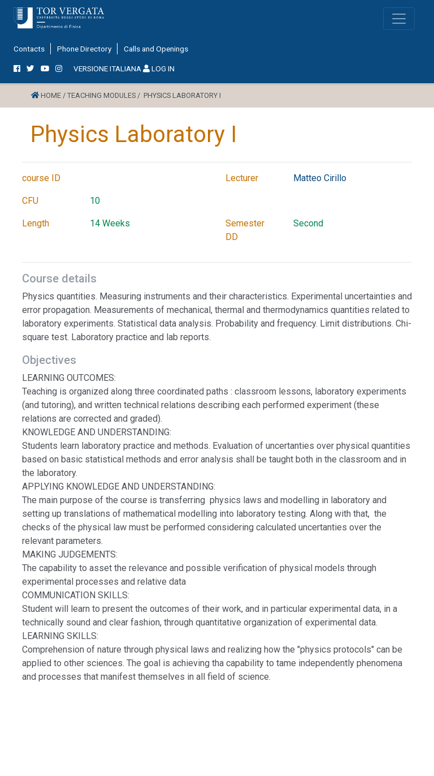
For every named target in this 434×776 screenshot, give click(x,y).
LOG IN (159, 68)
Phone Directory (84, 48)
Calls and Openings (156, 48)
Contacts (29, 48)
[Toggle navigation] (399, 18)
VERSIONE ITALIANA (107, 68)
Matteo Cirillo (319, 178)
